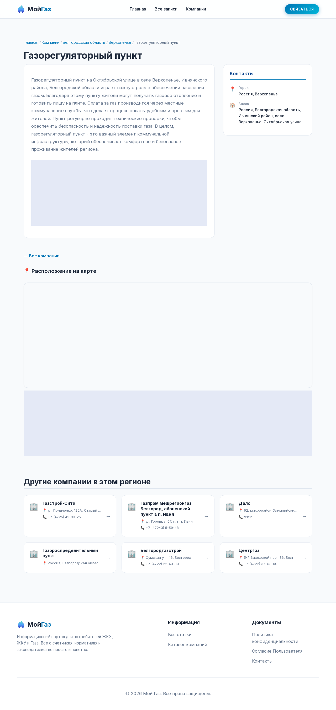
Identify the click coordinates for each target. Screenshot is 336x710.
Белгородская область (84, 42)
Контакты (262, 661)
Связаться (302, 9)
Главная (138, 9)
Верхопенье (120, 42)
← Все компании (42, 255)
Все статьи (179, 634)
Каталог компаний (187, 644)
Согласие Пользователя (277, 651)
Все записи (166, 9)
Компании (196, 9)
